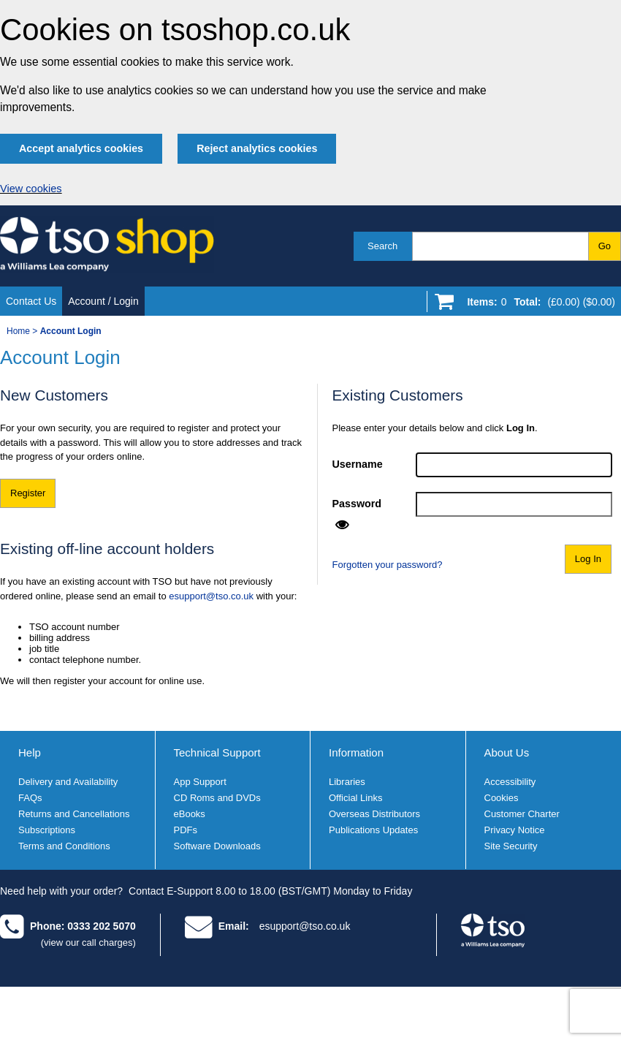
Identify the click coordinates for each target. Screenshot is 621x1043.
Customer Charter (522, 813)
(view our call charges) (88, 942)
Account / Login (103, 301)
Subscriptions (46, 829)
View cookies (31, 188)
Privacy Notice (514, 829)
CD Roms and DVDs (217, 797)
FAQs (30, 797)
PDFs (186, 829)
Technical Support (217, 752)
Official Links (355, 797)
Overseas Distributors (374, 813)
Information (356, 752)
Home (18, 331)
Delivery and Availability (68, 781)
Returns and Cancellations (73, 813)
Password (357, 503)
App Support (200, 781)
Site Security (511, 846)
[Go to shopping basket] (537, 304)
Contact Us (31, 301)
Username (357, 464)
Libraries (347, 781)
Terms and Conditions (64, 846)
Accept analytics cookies (81, 148)
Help (29, 752)
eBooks (189, 813)
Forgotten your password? (387, 564)
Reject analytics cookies (257, 148)
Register (27, 493)
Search (382, 245)
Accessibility (510, 781)
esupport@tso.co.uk (211, 596)
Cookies (501, 797)
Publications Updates (373, 829)
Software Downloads (217, 846)
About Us (507, 752)
